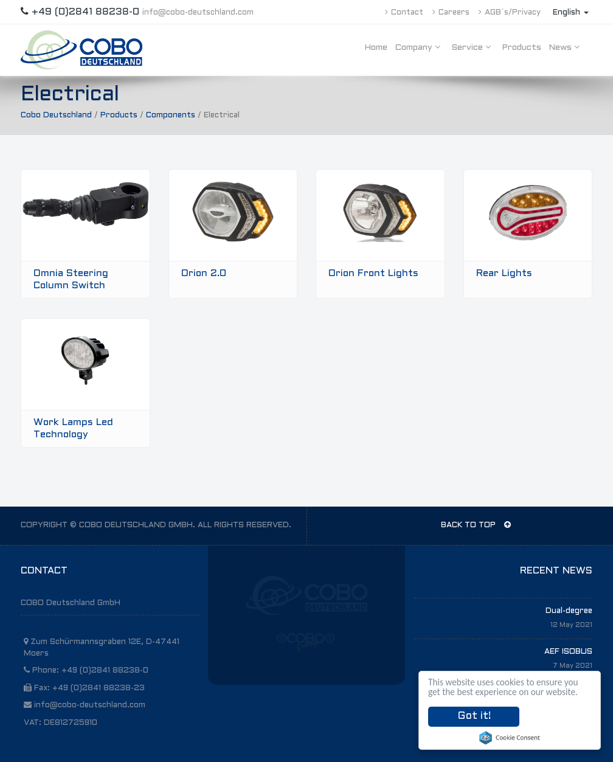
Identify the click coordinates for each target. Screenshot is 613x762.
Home (375, 48)
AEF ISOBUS (568, 652)
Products (521, 48)
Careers (450, 12)
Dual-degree (568, 611)
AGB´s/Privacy (510, 12)
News (566, 47)
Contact (404, 12)
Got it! (474, 716)
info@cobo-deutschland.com (198, 12)
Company (419, 47)
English (571, 12)
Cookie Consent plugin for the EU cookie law (509, 737)
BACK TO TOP (476, 525)
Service (472, 47)
